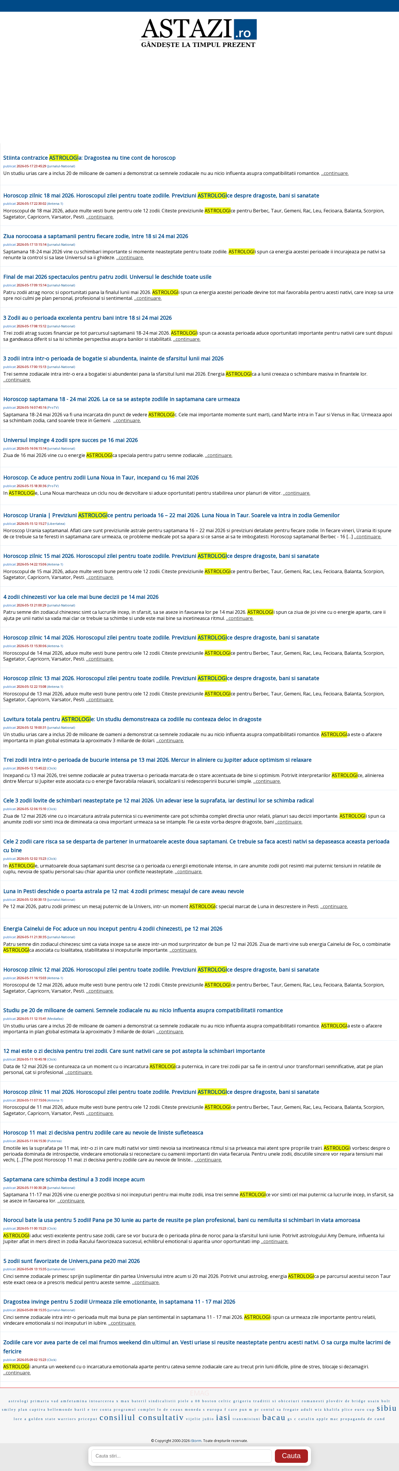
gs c (292, 1419)
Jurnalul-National (61, 166)
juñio (208, 1419)
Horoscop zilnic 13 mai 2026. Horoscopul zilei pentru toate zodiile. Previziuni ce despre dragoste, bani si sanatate (161, 678)
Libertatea (56, 523)
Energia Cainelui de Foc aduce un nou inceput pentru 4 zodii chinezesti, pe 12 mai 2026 (112, 928)
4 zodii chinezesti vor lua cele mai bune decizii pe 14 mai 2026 (80, 596)
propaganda (353, 1419)
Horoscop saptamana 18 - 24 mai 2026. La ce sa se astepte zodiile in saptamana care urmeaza (121, 399)
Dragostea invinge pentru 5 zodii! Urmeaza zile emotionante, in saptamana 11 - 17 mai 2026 (119, 1301)
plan (23, 1410)
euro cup (365, 1409)
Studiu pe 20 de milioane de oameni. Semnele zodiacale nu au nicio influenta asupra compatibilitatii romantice (143, 1010)
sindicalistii (162, 1401)
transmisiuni (247, 1419)
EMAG (199, 1393)
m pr (254, 1410)
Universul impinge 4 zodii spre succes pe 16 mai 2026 (70, 440)
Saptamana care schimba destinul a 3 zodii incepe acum (74, 1179)
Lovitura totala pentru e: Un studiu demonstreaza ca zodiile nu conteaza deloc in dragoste (132, 719)
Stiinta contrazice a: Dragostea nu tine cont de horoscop (89, 157)
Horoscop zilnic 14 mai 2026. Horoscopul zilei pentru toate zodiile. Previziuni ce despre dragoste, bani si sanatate (161, 637)
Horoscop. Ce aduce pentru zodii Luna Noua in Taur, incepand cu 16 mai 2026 (100, 477)
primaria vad (44, 1401)
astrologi (18, 1401)
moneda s (195, 1410)
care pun (237, 1410)
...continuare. (335, 173)
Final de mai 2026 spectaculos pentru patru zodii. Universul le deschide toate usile (107, 276)
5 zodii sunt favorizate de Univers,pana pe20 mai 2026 (71, 1260)
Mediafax (55, 1018)
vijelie (193, 1419)
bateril (139, 1401)
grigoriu (242, 1401)
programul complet (135, 1410)
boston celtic (217, 1401)
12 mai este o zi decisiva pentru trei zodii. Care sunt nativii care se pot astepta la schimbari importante (134, 1050)
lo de (163, 1410)
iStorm (196, 1440)
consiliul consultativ (142, 1417)
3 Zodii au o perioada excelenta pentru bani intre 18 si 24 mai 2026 (87, 317)
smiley (9, 1410)
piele (183, 1401)
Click (51, 768)
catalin (307, 1419)
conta (106, 1410)
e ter (93, 1410)
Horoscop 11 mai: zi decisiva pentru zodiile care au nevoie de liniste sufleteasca (103, 1132)
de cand (376, 1419)
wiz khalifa (327, 1410)
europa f (217, 1409)
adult (307, 1409)
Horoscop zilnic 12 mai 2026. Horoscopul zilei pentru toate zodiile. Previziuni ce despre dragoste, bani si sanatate (161, 969)
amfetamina (74, 1401)
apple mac (327, 1419)
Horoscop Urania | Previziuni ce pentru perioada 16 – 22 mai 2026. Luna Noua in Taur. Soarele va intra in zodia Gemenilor (171, 515)
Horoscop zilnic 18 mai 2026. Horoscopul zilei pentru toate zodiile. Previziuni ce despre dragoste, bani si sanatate (161, 195)
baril (80, 1409)
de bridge (355, 1401)
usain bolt (379, 1401)
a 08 (195, 1401)
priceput (88, 1419)
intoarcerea (101, 1401)
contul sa (271, 1410)
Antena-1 (55, 203)
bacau (274, 1417)
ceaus (176, 1409)
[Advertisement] (199, 97)
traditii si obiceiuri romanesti (289, 1401)
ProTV (53, 407)
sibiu (387, 1407)
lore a (20, 1419)
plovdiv (334, 1401)
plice (347, 1410)
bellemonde (60, 1410)
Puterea (54, 1141)
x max (123, 1401)
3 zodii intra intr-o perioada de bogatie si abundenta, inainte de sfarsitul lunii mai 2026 (113, 358)
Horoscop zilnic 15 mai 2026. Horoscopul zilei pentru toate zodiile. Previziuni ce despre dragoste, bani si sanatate (161, 555)
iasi (223, 1417)
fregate (291, 1410)
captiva (38, 1410)
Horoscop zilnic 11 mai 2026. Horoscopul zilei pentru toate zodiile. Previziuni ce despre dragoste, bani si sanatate (161, 1091)
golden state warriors (53, 1419)
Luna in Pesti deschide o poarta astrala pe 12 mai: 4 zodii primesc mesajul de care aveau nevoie (123, 891)
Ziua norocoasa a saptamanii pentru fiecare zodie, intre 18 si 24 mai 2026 (95, 236)
